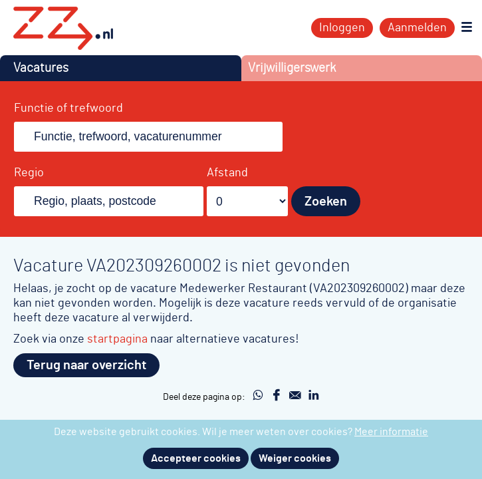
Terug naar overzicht (86, 365)
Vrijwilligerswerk (292, 68)
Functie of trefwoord (68, 108)
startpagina (117, 339)
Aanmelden (417, 28)
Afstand (227, 173)
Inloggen (342, 28)
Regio (29, 173)
